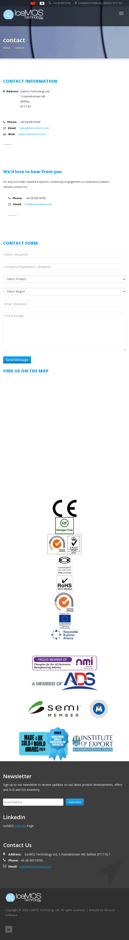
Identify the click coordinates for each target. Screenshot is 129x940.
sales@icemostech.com (34, 128)
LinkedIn (21, 826)
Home (6, 48)
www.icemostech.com (32, 134)
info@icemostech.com (38, 204)
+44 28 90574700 (59, 3)
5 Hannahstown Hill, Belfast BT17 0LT (99, 3)
